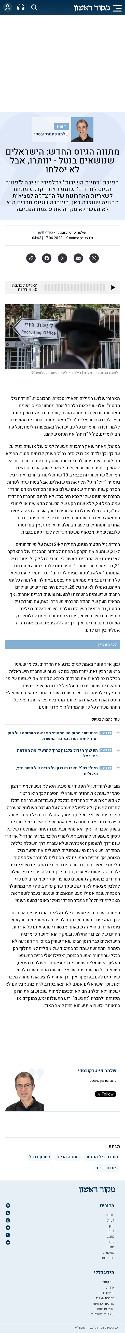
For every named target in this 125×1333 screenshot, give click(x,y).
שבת (110, 1241)
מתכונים (108, 1252)
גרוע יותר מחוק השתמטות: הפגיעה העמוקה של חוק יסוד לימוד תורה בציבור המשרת (53, 736)
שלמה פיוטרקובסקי (51, 134)
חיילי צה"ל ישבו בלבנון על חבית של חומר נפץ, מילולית (57, 771)
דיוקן (110, 1231)
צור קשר (108, 1282)
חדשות (109, 1215)
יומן (111, 1225)
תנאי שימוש (105, 1309)
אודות (110, 1287)
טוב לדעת (107, 1258)
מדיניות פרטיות (103, 1303)
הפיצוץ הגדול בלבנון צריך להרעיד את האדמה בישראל (57, 753)
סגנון (110, 1247)
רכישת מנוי (106, 1293)
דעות (61, 126)
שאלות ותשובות (102, 1314)
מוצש (110, 1236)
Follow (106, 1094)
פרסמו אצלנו (105, 1298)
